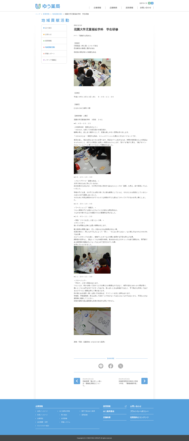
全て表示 (48, 28)
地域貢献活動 (57, 14)
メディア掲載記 (50, 60)
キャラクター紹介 (43, 425)
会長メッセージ (42, 411)
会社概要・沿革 (42, 422)
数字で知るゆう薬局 (88, 411)
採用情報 (48, 41)
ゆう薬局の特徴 (64, 411)
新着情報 (46, 14)
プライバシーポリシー (139, 411)
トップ (37, 14)
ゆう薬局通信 (108, 411)
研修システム (65, 422)
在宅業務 (64, 418)
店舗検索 (106, 417)
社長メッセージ (42, 415)
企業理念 (40, 418)
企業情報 (39, 406)
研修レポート (50, 54)
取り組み (64, 415)
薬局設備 (84, 415)
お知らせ (48, 34)
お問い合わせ (135, 406)
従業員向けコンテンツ (139, 417)
